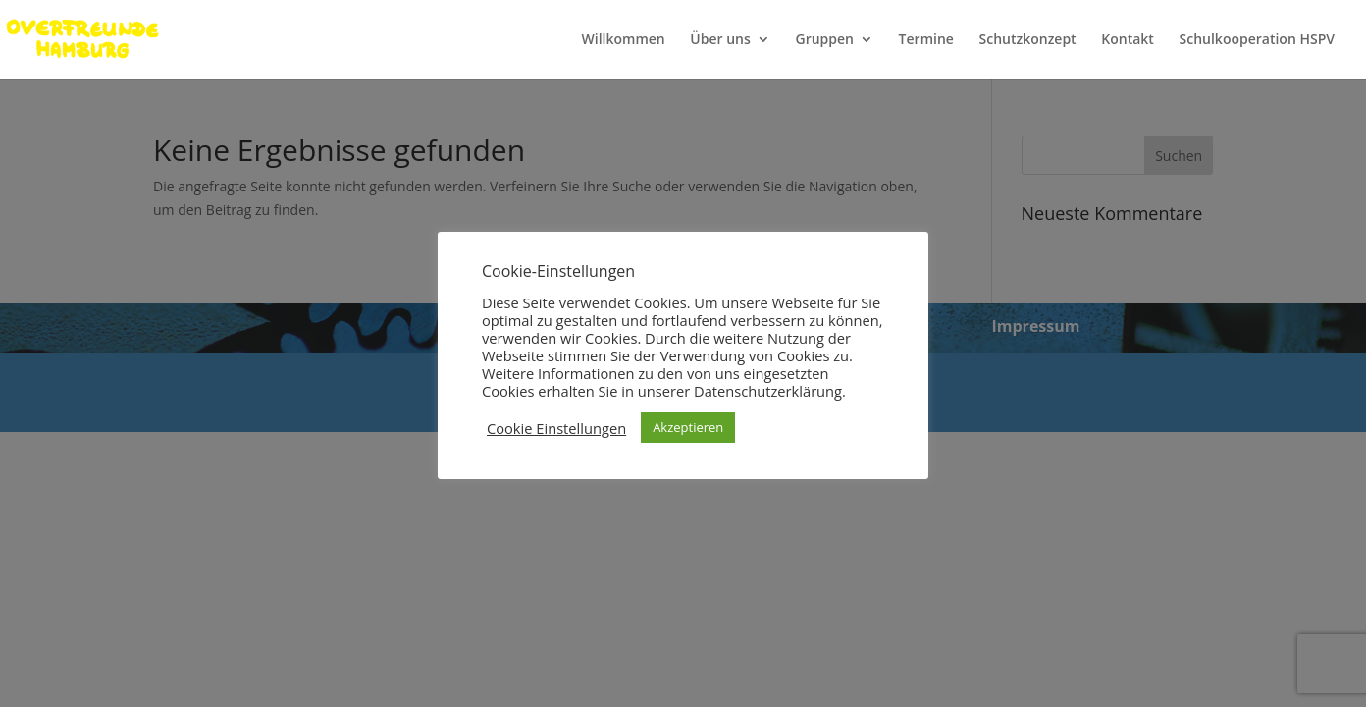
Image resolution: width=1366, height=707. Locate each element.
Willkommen (623, 40)
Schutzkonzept (1028, 40)
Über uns (720, 40)
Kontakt (1127, 40)
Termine (926, 40)
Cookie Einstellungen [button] (556, 428)
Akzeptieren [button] (688, 427)
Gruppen (824, 40)
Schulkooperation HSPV (1257, 40)
